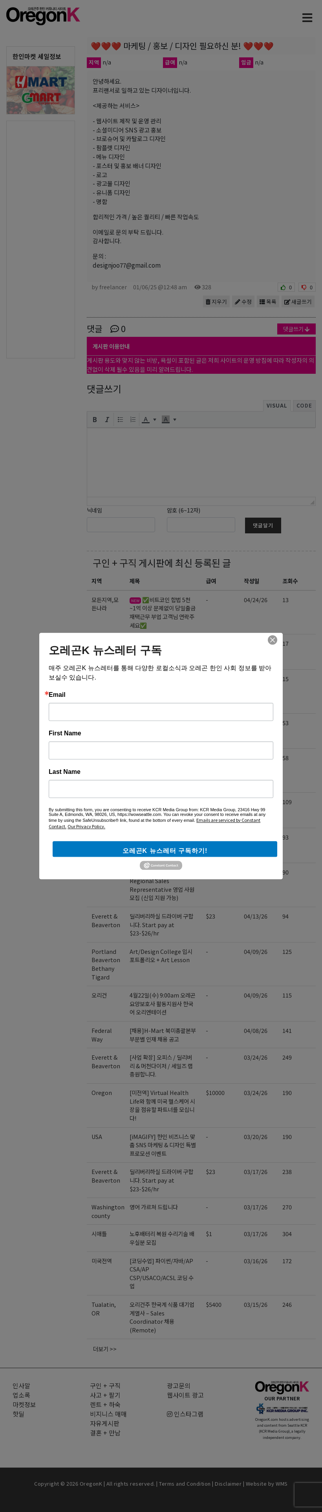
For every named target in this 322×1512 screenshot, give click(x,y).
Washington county (107, 1211)
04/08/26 (255, 1030)
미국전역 (101, 757)
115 (287, 995)
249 (287, 1057)
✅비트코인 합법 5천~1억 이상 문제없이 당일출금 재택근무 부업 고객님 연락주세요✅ (163, 612)
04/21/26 (255, 722)
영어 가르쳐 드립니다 (154, 1207)
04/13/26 (255, 916)
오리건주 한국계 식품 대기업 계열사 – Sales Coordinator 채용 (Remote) (162, 1317)
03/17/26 (255, 1171)
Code (304, 405)
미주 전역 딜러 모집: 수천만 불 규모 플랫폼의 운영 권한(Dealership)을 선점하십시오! (162, 691)
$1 (209, 1233)
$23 (210, 916)
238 (287, 1171)
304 (287, 1233)
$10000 (215, 678)
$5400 (213, 1304)
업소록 (21, 1395)
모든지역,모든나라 (105, 603)
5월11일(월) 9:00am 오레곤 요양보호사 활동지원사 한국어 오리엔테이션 (161, 651)
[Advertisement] (41, 239)
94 (285, 916)
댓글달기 (263, 525)
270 (287, 1207)
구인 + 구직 (115, 563)
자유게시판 (104, 1423)
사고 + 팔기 (105, 1395)
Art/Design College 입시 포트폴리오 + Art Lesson (161, 955)
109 (287, 801)
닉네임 (94, 510)
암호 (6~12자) (183, 510)
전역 (96, 837)
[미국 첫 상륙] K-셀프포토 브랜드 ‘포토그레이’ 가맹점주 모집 (163, 845)
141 (287, 1030)
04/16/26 (255, 872)
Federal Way (101, 1034)
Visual (277, 405)
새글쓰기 (298, 301)
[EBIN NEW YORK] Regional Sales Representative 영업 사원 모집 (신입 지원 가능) (162, 885)
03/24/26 (255, 1057)
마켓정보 (24, 1404)
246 (287, 1304)
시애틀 (99, 1233)
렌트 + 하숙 (105, 1404)
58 (285, 757)
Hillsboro (104, 801)
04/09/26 (255, 951)
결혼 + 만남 (105, 1432)
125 (287, 951)
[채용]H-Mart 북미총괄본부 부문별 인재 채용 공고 (163, 1034)
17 (285, 643)
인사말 (21, 1385)
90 (285, 872)
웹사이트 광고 (185, 1395)
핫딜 (18, 1413)
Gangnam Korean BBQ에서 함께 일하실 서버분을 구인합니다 (163, 810)
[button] (94, 419)
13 (285, 599)
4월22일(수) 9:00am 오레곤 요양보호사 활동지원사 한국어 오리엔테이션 (163, 1003)
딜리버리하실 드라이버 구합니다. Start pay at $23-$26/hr (161, 924)
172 (287, 1261)
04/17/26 (255, 757)
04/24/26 (255, 599)
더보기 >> (105, 1349)
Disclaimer (228, 1483)
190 (287, 1092)
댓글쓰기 (296, 329)
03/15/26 (255, 1304)
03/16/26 (255, 1261)
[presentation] (95, 419)
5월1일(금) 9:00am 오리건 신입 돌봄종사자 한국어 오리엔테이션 (162, 731)
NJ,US (99, 872)
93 (285, 837)
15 (285, 678)
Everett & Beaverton (105, 920)
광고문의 (178, 1385)
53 (285, 722)
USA (96, 1136)
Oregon (101, 678)
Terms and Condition (185, 1483)
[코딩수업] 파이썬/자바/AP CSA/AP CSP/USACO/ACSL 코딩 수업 (162, 770)
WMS (282, 1483)
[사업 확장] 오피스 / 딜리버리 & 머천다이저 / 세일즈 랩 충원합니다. (161, 1065)
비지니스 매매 (108, 1413)
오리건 (99, 643)
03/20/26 (255, 1136)
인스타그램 (185, 1413)
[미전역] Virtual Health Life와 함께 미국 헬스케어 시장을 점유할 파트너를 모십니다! (162, 1105)
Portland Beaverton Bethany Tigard (105, 964)
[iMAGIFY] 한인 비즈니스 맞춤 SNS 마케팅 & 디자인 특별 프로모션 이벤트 (163, 1144)
